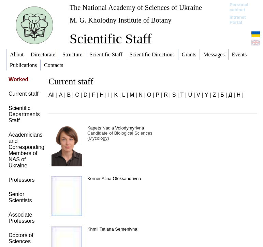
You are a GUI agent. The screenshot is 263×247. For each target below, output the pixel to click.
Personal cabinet (239, 7)
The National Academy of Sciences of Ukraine (136, 7)
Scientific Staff (110, 38)
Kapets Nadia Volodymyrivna (115, 128)
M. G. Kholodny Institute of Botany (121, 20)
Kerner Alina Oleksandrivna (114, 178)
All (51, 95)
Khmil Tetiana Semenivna (112, 229)
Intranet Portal (238, 20)
